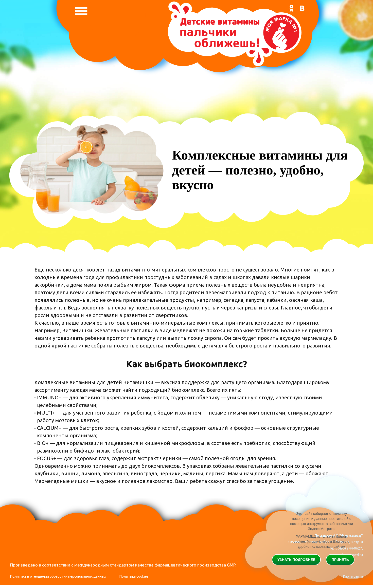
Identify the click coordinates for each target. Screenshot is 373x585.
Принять (340, 560)
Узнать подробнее (296, 560)
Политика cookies (134, 576)
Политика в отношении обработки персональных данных (58, 576)
